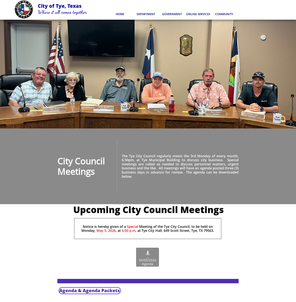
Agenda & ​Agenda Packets (89, 290)
